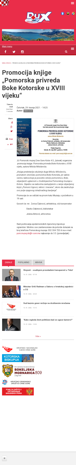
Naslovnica (6, 63)
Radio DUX (28, 111)
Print (11, 139)
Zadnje (8, 262)
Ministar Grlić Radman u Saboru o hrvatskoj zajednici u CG (48, 288)
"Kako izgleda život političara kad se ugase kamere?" (48, 320)
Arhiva (38, 262)
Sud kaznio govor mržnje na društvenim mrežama (46, 303)
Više (37, 336)
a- (8, 144)
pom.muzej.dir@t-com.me (28, 233)
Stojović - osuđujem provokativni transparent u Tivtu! (48, 270)
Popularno (23, 262)
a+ (11, 144)
